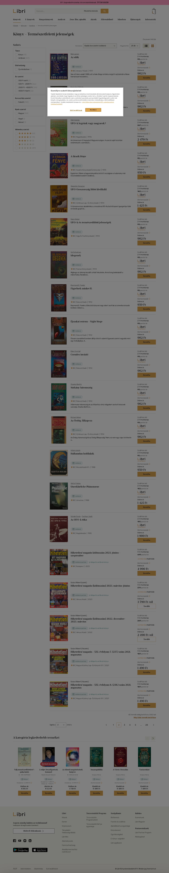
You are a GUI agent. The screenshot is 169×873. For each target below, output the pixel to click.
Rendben (93, 110)
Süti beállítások (76, 110)
